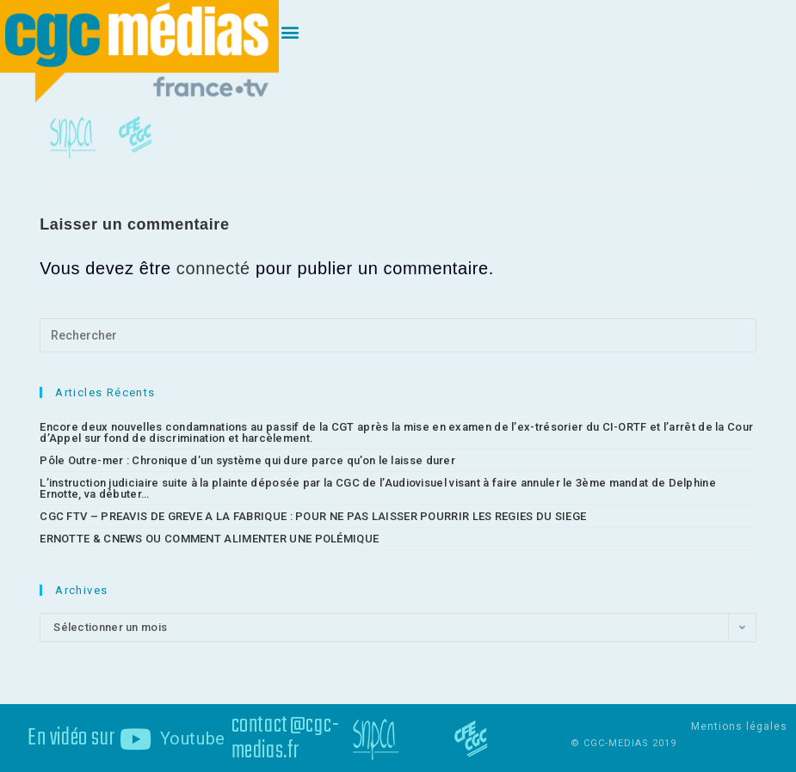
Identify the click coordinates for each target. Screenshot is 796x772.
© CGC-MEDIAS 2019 (623, 742)
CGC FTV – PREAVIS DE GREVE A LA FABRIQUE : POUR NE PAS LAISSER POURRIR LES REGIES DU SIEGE (313, 515)
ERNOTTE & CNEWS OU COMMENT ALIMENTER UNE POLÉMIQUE (209, 537)
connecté (213, 267)
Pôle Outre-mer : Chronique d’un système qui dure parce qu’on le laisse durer (247, 459)
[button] (290, 31)
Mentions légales (739, 726)
